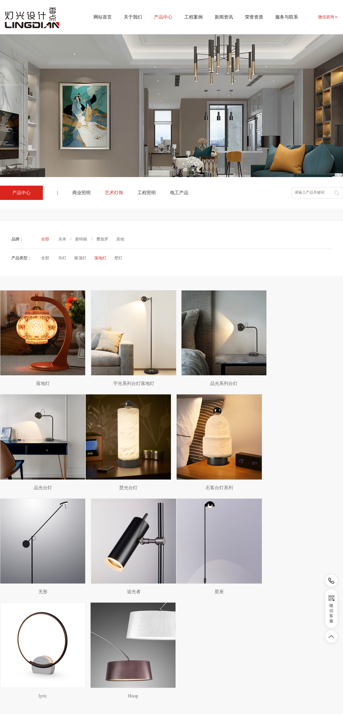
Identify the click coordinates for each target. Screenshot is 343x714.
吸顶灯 (80, 258)
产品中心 (95, 626)
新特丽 (81, 239)
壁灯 (118, 258)
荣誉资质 (254, 17)
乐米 (62, 239)
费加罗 (102, 239)
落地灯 (100, 258)
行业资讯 (177, 648)
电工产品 (179, 192)
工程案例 (193, 17)
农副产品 (55, 656)
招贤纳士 (218, 656)
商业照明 (81, 192)
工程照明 (146, 192)
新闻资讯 (224, 17)
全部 (45, 239)
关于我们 (133, 17)
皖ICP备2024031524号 (220, 697)
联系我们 (218, 639)
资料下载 (218, 648)
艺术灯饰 (114, 192)
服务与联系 (286, 17)
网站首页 (102, 17)
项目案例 (135, 639)
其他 (120, 239)
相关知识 (177, 656)
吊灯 (62, 258)
